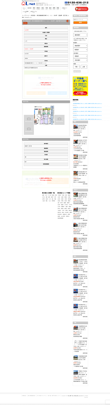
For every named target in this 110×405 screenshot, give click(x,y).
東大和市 (67, 212)
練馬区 (68, 202)
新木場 (53, 195)
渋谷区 (59, 200)
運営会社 (24, 395)
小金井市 (59, 210)
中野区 (62, 200)
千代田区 (59, 195)
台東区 (62, 197)
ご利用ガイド (64, 8)
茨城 (58, 8)
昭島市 (62, 208)
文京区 (59, 197)
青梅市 (70, 206)
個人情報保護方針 (31, 395)
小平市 (63, 210)
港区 (66, 195)
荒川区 (61, 202)
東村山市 (70, 210)
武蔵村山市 (65, 214)
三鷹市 (66, 206)
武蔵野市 (62, 206)
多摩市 (69, 214)
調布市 (66, 208)
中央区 (63, 195)
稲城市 (59, 216)
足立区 (59, 204)
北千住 (43, 197)
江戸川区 (66, 204)
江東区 (69, 197)
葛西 (46, 197)
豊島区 (69, 200)
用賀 (56, 195)
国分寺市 (59, 212)
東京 (34, 8)
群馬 (54, 8)
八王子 (46, 195)
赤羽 (55, 197)
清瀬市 (71, 212)
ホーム (24, 8)
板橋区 (65, 202)
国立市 (63, 212)
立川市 (59, 206)
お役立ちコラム (33, 12)
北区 (58, 202)
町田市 (69, 208)
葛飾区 (62, 204)
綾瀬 (43, 195)
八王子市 (70, 204)
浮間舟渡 (53, 200)
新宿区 (69, 195)
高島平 (52, 197)
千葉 (46, 8)
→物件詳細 (84, 137)
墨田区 (66, 197)
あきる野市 (63, 216)
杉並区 (66, 200)
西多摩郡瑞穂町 (60, 218)
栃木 (50, 8)
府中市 (59, 208)
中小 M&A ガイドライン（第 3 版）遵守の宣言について (48, 395)
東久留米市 (60, 214)
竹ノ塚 (49, 195)
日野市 (66, 210)
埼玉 (42, 8)
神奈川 (38, 8)
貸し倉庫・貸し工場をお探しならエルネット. (76, 395)
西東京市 (67, 216)
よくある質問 (25, 12)
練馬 (49, 197)
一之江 (49, 200)
